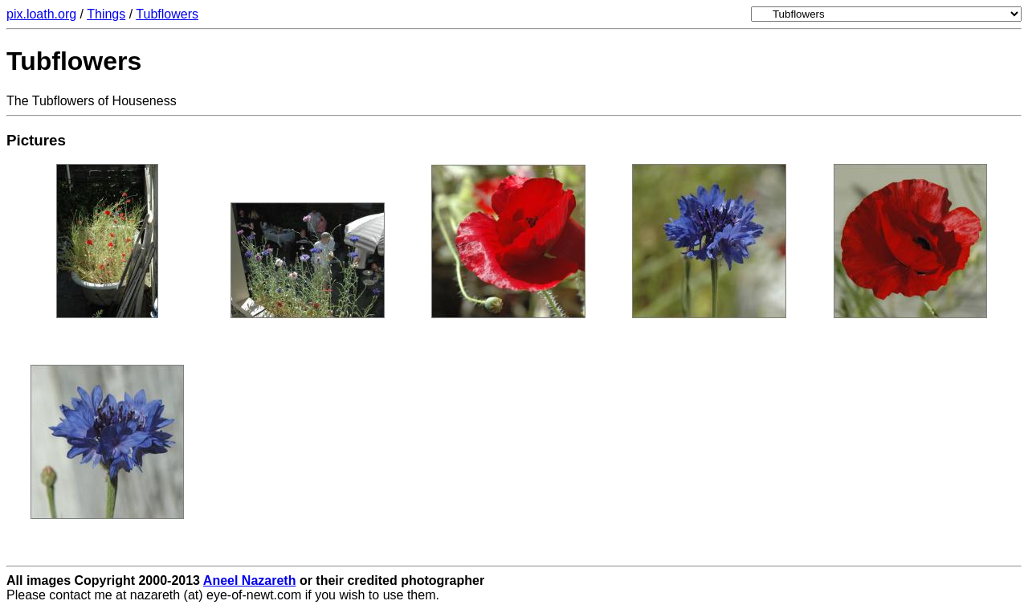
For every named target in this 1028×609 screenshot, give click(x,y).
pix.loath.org (41, 14)
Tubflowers (167, 14)
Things (106, 14)
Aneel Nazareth (249, 580)
